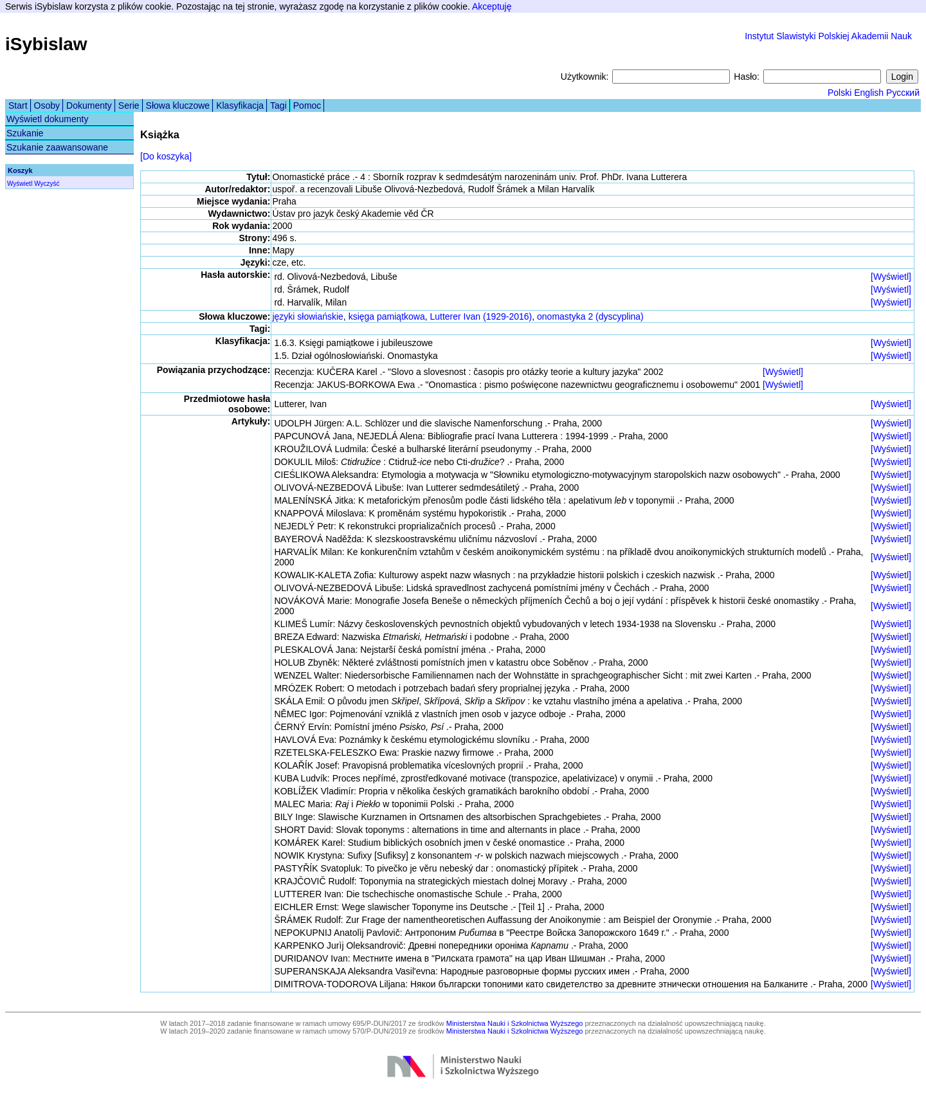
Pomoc (307, 105)
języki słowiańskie (307, 316)
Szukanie (25, 133)
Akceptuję (491, 6)
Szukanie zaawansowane (57, 147)
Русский (903, 92)
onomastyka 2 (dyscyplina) (590, 316)
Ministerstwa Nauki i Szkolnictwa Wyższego (514, 1023)
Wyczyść (46, 183)
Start (18, 105)
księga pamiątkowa (387, 316)
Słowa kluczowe (178, 105)
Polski (839, 92)
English (869, 92)
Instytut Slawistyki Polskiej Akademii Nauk (828, 36)
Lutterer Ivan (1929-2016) (481, 316)
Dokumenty (89, 105)
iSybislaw (46, 44)
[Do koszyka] (166, 156)
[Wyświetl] (891, 276)
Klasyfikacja (240, 105)
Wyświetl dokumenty (47, 119)
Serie (129, 105)
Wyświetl (19, 183)
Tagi (278, 105)
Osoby (47, 105)
